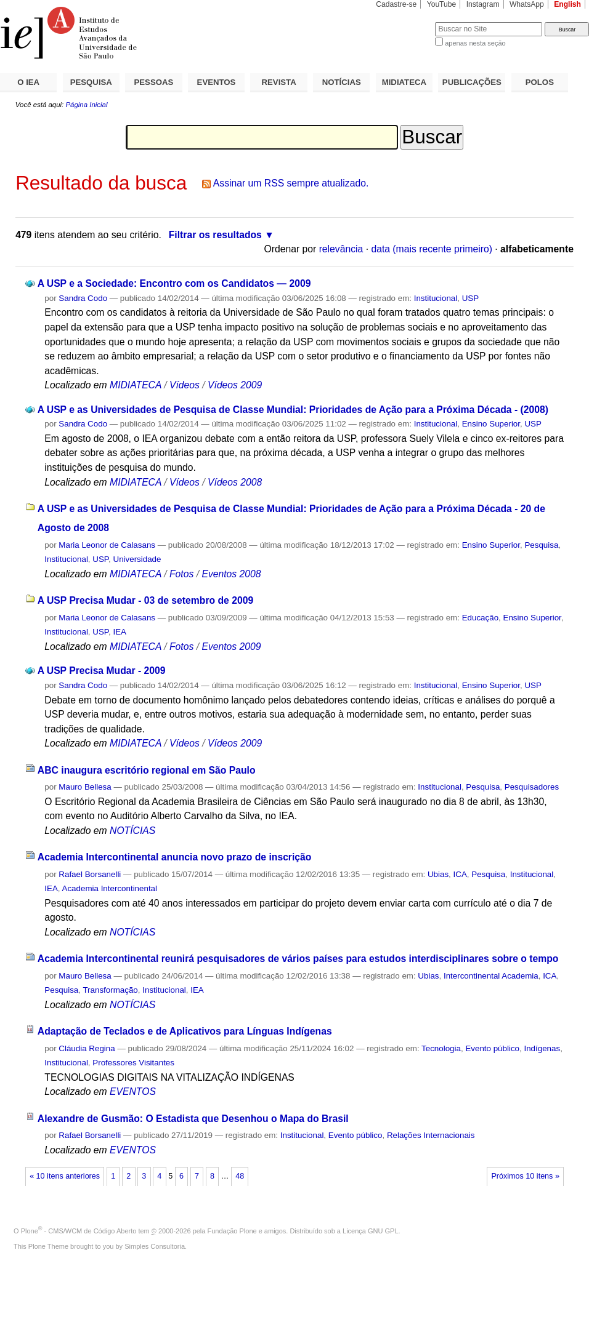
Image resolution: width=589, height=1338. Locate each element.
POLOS (540, 82)
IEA (119, 631)
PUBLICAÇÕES (472, 82)
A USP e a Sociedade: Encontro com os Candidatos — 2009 (174, 283)
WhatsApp (527, 4)
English (567, 4)
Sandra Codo (83, 298)
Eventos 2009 (231, 646)
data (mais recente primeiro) (431, 249)
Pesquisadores (532, 786)
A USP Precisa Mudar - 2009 (102, 670)
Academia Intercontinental (109, 888)
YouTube (442, 4)
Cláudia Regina (87, 1048)
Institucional (436, 298)
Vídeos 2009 (235, 385)
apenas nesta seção (475, 43)
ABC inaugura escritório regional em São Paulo (147, 770)
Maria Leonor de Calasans (107, 545)
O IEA (28, 82)
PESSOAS (154, 82)
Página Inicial (86, 104)
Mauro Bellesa (85, 786)
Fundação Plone (232, 1231)
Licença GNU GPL (370, 1231)
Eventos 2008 (231, 574)
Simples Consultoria (154, 1246)
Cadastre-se (396, 4)
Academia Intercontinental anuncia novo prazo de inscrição (175, 857)
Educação (480, 617)
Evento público (492, 1048)
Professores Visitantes (133, 1062)
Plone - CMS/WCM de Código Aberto (79, 1231)
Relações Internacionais (431, 1135)
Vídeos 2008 (235, 482)
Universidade (137, 559)
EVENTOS (216, 82)
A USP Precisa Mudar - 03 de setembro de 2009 (145, 600)
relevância (341, 249)
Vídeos (184, 385)
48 (239, 1176)
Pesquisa (541, 545)
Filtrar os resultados (215, 235)
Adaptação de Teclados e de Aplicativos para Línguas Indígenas (185, 1031)
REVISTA (279, 82)
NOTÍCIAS (341, 82)
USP (470, 298)
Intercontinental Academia (491, 975)
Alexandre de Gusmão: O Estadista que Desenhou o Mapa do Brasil (193, 1118)
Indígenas (542, 1048)
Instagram (483, 4)
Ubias (438, 874)
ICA (460, 874)
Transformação (110, 990)
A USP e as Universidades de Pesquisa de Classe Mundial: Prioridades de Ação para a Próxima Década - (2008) (293, 409)
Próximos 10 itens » (525, 1176)
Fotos (181, 574)
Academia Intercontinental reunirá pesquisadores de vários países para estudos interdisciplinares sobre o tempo (298, 958)
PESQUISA (91, 82)
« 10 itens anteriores (65, 1176)
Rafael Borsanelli (90, 874)
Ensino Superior (491, 423)
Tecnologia (441, 1048)
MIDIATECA (404, 82)
